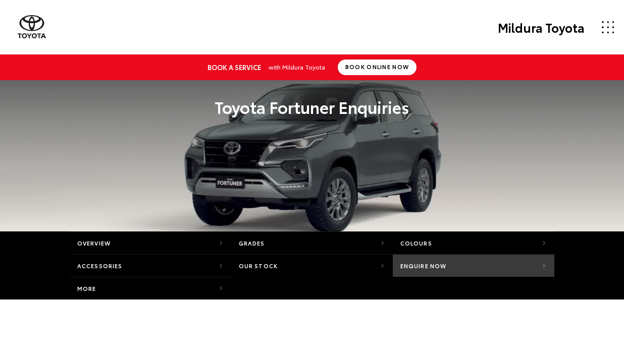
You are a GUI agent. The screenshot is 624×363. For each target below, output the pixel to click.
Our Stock (258, 266)
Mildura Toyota (541, 27)
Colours (416, 243)
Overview (94, 243)
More (86, 288)
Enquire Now (423, 266)
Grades (252, 243)
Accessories (99, 266)
